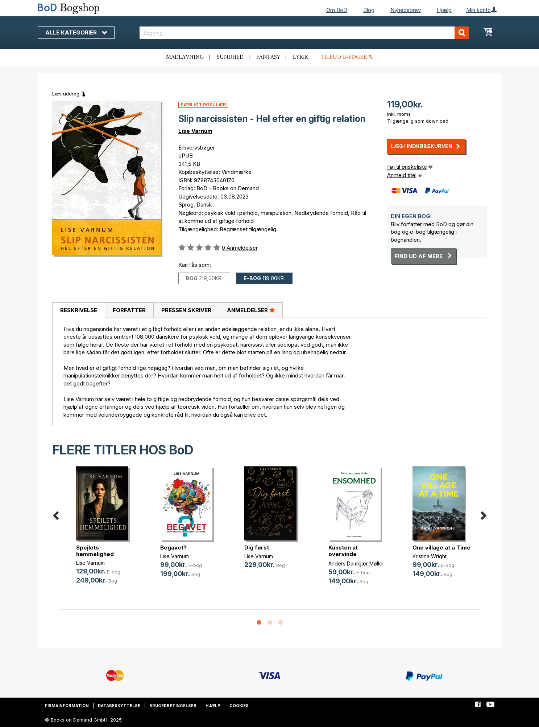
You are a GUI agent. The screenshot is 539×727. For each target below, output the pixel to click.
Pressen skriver (186, 310)
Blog (368, 10)
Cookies (239, 705)
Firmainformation (67, 705)
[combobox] (304, 32)
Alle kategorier (76, 32)
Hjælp (444, 10)
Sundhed (230, 57)
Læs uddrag (65, 94)
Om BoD (336, 10)
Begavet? (173, 547)
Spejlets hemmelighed (95, 550)
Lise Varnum (195, 130)
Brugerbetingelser (172, 705)
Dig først (256, 547)
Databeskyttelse (119, 705)
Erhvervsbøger (196, 147)
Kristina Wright (429, 556)
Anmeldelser (251, 310)
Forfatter (129, 310)
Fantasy (268, 57)
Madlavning (185, 57)
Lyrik (300, 57)
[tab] (78, 310)
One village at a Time (441, 547)
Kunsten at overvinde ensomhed (343, 554)
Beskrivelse (78, 310)
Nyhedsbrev (405, 10)
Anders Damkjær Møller (356, 563)
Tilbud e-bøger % (347, 57)
